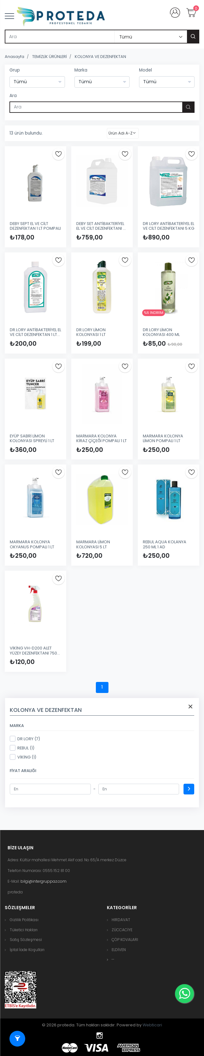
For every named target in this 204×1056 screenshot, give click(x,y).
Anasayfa (14, 56)
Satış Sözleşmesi (26, 939)
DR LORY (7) (25, 739)
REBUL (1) (22, 748)
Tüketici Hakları (24, 929)
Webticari (152, 1025)
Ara (13, 96)
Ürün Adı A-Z (120, 133)
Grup (14, 70)
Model (145, 70)
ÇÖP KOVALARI (125, 939)
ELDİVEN (119, 949)
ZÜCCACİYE (122, 929)
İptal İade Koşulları (27, 949)
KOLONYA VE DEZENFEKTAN (100, 56)
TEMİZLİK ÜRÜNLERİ (49, 56)
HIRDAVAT (121, 919)
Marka (80, 70)
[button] (113, 959)
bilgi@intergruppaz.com (43, 881)
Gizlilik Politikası (24, 919)
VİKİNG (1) (23, 757)
